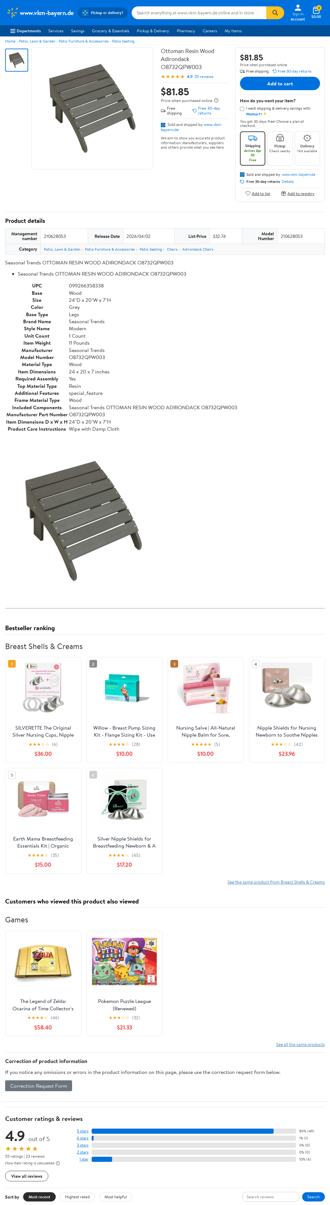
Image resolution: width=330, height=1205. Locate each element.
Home (10, 41)
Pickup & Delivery (153, 31)
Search (313, 1197)
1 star (83, 1159)
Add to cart (280, 83)
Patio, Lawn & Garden (37, 41)
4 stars (82, 1138)
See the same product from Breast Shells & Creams (276, 882)
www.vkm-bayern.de (298, 174)
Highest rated (77, 1197)
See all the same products (300, 1044)
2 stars (82, 1152)
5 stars (82, 1131)
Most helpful (115, 1197)
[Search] (275, 12)
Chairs (172, 249)
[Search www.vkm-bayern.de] (199, 12)
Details (288, 181)
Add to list (257, 193)
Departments (25, 31)
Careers (210, 31)
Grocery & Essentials (110, 31)
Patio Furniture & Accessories (84, 41)
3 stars (82, 1145)
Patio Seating (123, 41)
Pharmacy (186, 31)
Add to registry (298, 193)
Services (55, 31)
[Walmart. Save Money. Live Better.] (40, 13)
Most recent (39, 1197)
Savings (77, 31)
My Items (233, 31)
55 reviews (203, 76)
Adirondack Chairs (197, 249)
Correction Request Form (38, 1085)
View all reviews (26, 1176)
